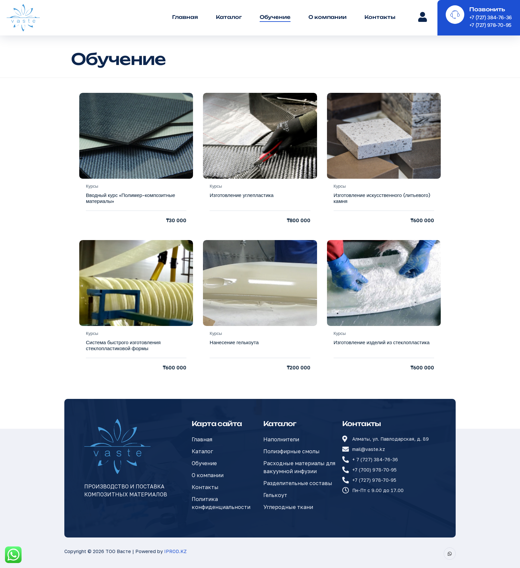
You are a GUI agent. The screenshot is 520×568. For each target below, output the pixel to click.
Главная (185, 17)
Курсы (92, 186)
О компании (327, 17)
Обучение (275, 17)
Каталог (229, 17)
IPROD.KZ (175, 551)
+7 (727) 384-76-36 (490, 17)
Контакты (379, 17)
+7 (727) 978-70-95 (490, 25)
